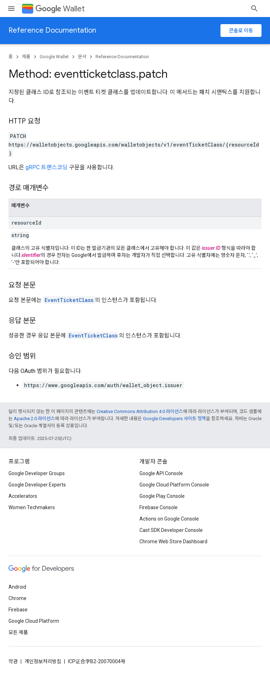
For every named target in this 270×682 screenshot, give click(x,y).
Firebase (18, 609)
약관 (13, 661)
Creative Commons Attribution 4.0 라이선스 (140, 411)
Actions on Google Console (169, 519)
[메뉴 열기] (11, 8)
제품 (26, 56)
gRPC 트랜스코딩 (46, 167)
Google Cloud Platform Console (174, 485)
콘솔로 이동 (241, 30)
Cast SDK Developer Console (171, 530)
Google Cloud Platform (33, 621)
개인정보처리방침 (42, 661)
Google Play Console (162, 496)
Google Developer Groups (36, 473)
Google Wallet (54, 56)
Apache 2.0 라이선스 (34, 418)
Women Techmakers (31, 507)
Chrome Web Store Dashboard (173, 541)
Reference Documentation (52, 30)
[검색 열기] (254, 8)
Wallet (60, 8)
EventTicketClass (69, 300)
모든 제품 (18, 632)
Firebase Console (158, 507)
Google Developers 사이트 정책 (174, 418)
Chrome (17, 598)
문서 (82, 56)
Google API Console (161, 473)
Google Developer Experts (37, 485)
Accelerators (22, 496)
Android (17, 587)
